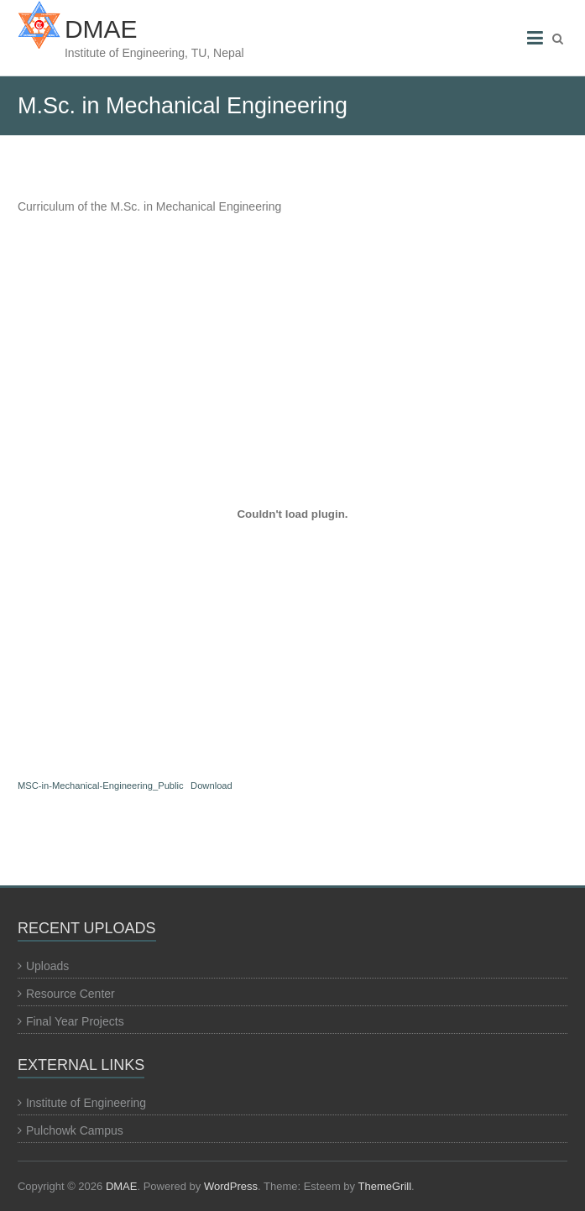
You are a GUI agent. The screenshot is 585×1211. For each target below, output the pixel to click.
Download (211, 785)
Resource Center (70, 993)
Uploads (47, 966)
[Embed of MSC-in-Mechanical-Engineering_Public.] (292, 513)
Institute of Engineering (86, 1102)
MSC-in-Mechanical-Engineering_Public (101, 785)
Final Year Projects (75, 1021)
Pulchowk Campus (74, 1130)
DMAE (101, 29)
